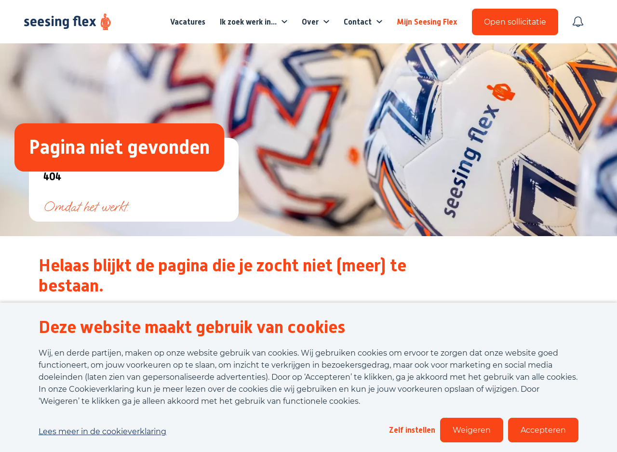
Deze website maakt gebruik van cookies (192, 327)
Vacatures (187, 22)
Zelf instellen (412, 430)
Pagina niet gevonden (119, 147)
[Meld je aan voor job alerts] (578, 21)
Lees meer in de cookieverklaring (102, 431)
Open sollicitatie (515, 22)
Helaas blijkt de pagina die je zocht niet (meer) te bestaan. (222, 275)
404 (52, 177)
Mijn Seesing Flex (427, 22)
